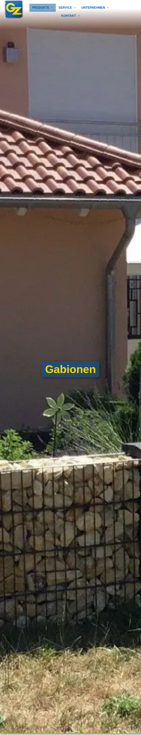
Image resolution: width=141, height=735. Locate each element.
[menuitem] (42, 8)
